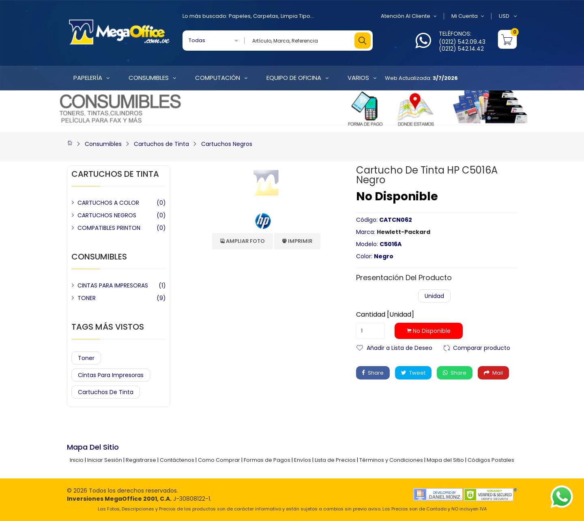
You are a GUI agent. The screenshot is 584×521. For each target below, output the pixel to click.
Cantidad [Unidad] (385, 315)
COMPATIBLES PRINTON (108, 228)
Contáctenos (177, 460)
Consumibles (103, 144)
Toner (86, 358)
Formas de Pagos (267, 460)
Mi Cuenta (467, 16)
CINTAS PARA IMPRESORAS (112, 285)
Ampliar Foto (242, 241)
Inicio (77, 460)
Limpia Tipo (295, 16)
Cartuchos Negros (226, 144)
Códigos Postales (491, 460)
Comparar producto (481, 347)
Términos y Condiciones (391, 460)
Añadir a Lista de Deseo (399, 347)
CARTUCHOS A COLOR (108, 203)
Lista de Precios (335, 460)
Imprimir (297, 241)
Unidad (434, 296)
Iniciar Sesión (104, 460)
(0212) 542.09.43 (462, 42)
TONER (86, 298)
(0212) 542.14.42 (461, 48)
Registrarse (141, 460)
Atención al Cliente (409, 16)
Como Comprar (219, 460)
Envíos (302, 460)
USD (508, 16)
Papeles (240, 16)
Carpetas (265, 16)
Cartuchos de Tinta (161, 144)
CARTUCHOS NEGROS (106, 215)
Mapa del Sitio (445, 460)
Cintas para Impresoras (111, 375)
